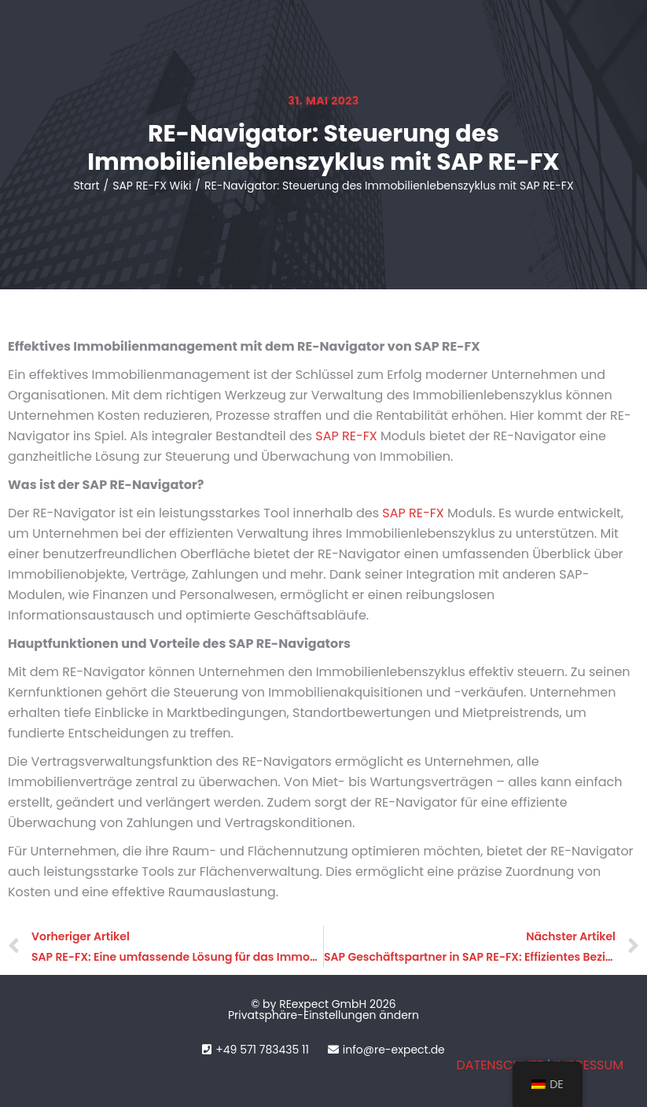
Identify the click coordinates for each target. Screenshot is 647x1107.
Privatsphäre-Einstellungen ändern (323, 1015)
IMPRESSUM (588, 1065)
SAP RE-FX (346, 436)
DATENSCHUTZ (499, 1065)
